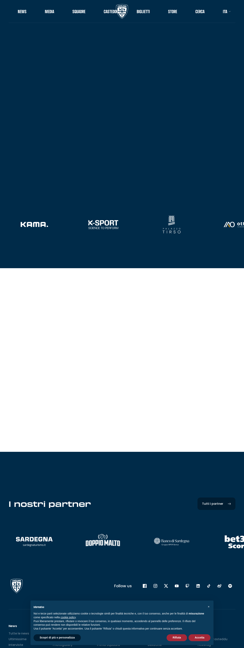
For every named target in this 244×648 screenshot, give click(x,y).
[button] (208, 607)
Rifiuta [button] (177, 637)
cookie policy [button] (68, 617)
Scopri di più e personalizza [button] (57, 637)
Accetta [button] (199, 637)
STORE (172, 11)
